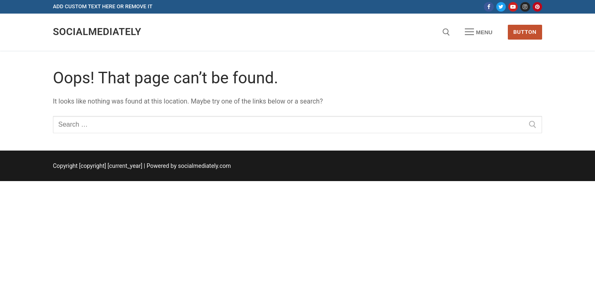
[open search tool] (446, 32)
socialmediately (97, 32)
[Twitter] (501, 7)
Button (524, 31)
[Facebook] (488, 7)
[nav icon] (479, 32)
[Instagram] (525, 7)
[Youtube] (513, 7)
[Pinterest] (537, 7)
